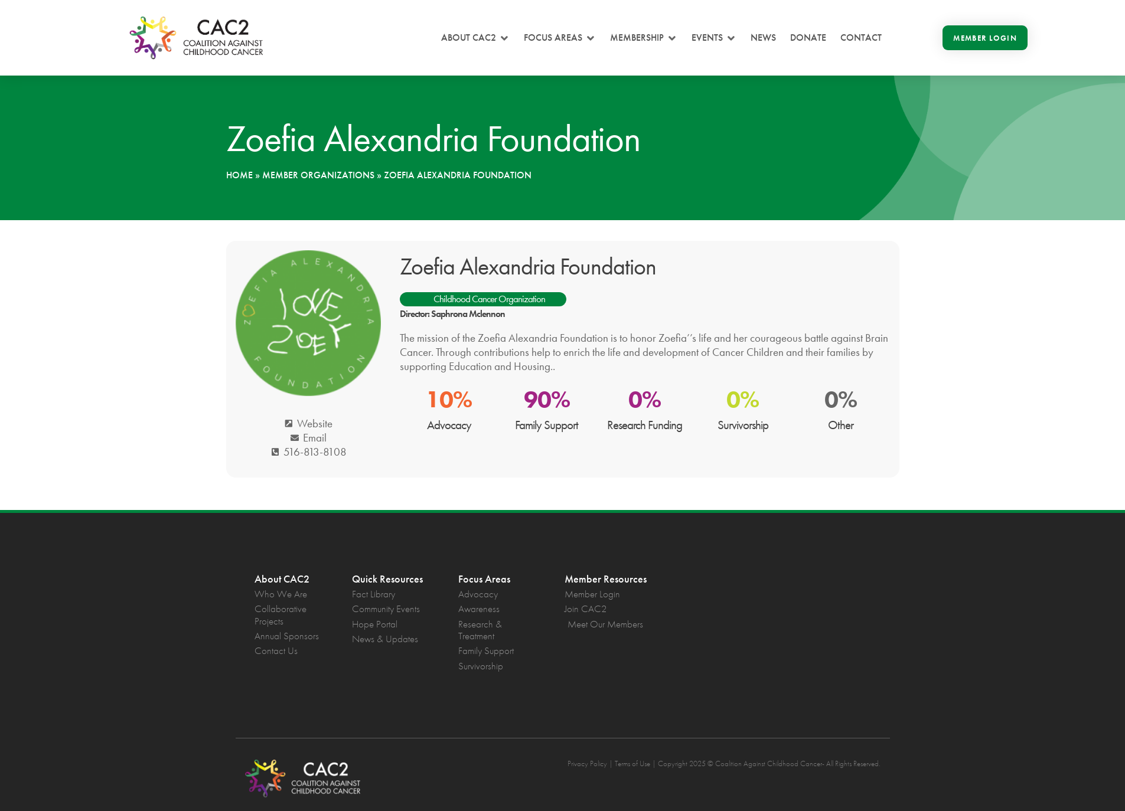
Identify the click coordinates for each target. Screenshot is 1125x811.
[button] (475, 38)
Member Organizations (318, 175)
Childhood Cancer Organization (489, 298)
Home (239, 175)
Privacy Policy (587, 763)
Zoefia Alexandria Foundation (528, 266)
